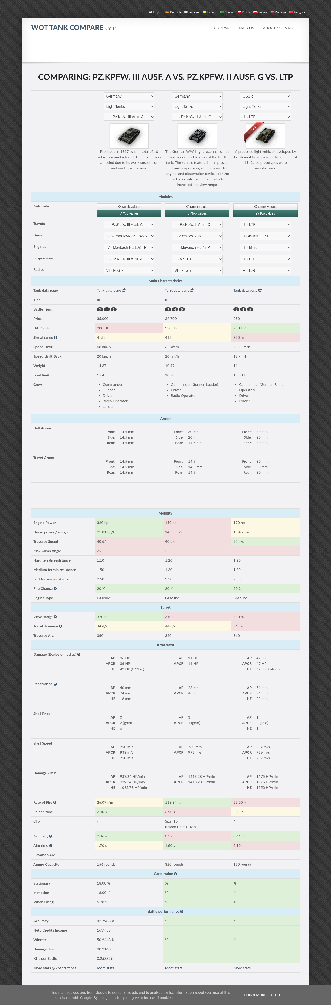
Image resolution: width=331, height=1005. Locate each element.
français (191, 12)
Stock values (129, 207)
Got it (276, 995)
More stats (105, 968)
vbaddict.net (66, 968)
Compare (222, 27)
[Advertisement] (165, 49)
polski (244, 12)
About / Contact (279, 27)
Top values (129, 213)
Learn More (255, 995)
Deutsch (173, 12)
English (155, 12)
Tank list (247, 27)
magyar (227, 12)
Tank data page (111, 290)
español (210, 12)
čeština (260, 12)
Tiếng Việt (298, 12)
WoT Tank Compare (74, 27)
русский (278, 12)
